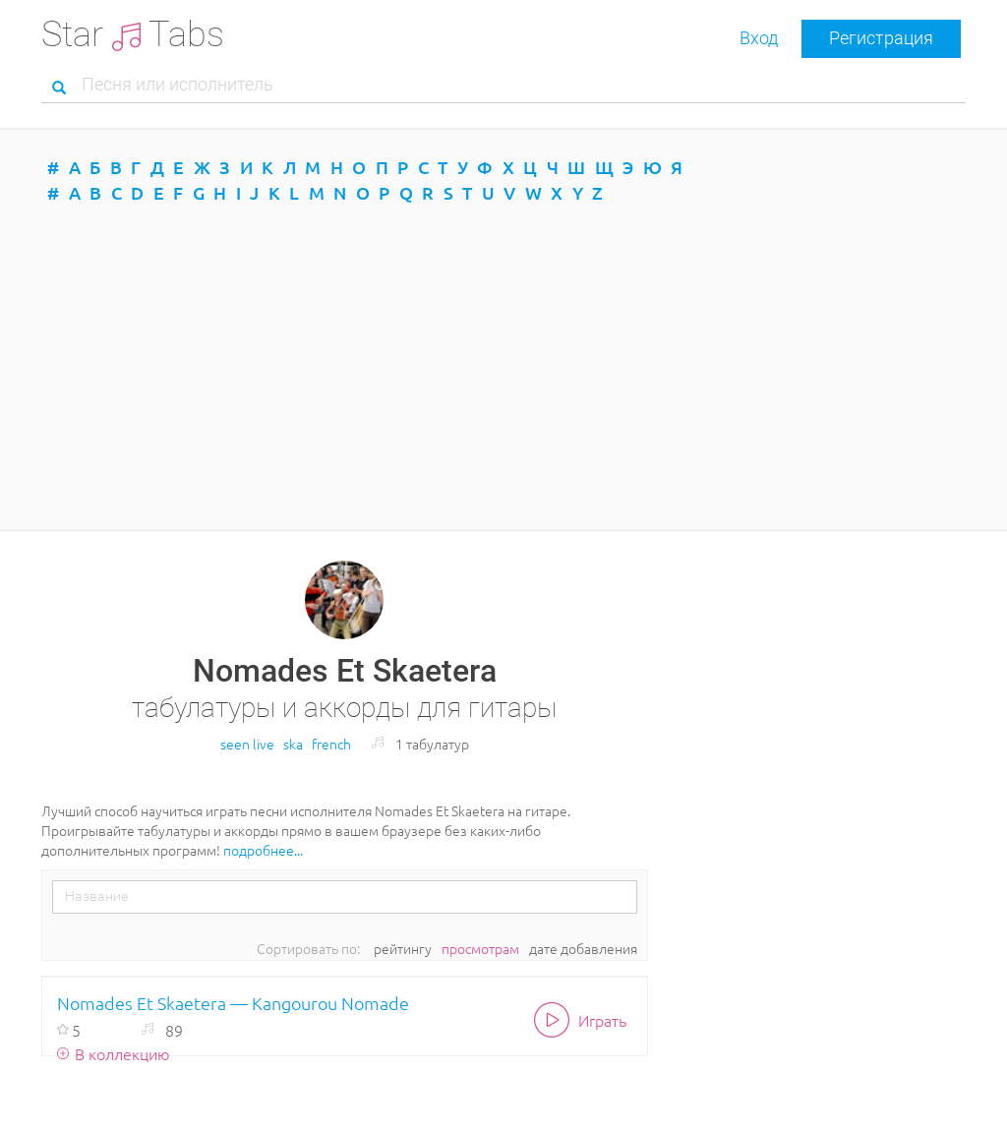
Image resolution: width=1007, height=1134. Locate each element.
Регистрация (881, 38)
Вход (759, 38)
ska (293, 743)
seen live (247, 743)
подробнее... (263, 850)
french (331, 743)
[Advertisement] (503, 368)
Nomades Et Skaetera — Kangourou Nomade (233, 1002)
